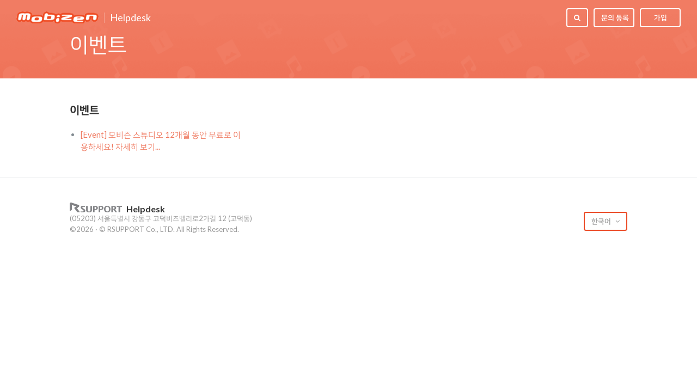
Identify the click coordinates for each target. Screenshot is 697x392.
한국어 (602, 221)
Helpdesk (130, 18)
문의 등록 (615, 17)
